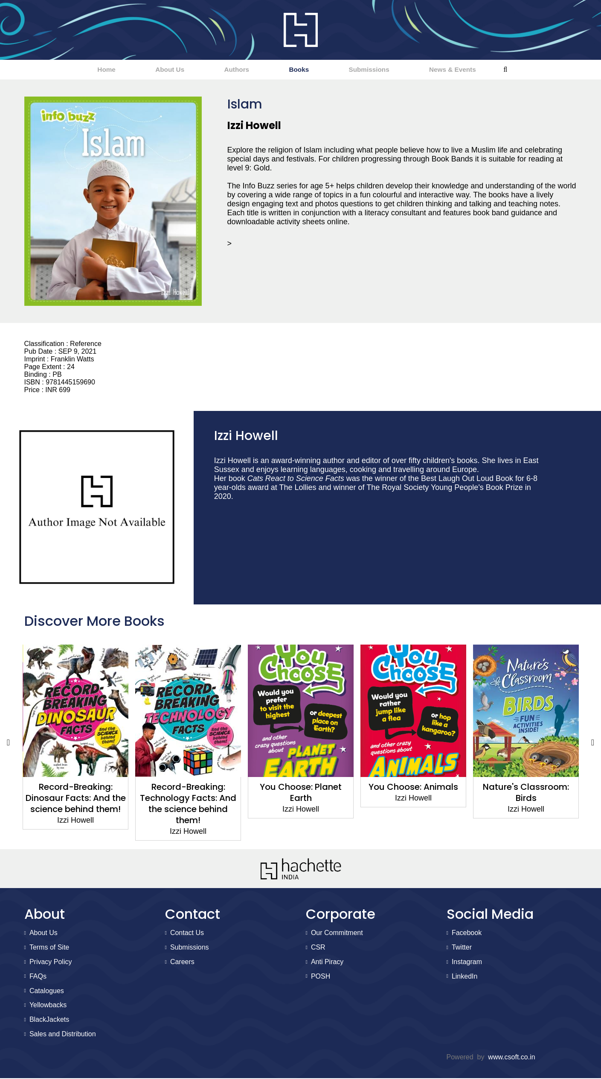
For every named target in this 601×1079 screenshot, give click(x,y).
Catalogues (46, 991)
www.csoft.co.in (511, 1057)
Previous (8, 743)
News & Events (494, 69)
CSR (318, 948)
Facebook (467, 933)
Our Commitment (337, 933)
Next (592, 743)
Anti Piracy (327, 962)
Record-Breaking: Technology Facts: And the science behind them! (188, 804)
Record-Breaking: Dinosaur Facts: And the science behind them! (75, 798)
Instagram (467, 962)
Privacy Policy (50, 962)
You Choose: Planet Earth (301, 793)
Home (63, 69)
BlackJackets (49, 1020)
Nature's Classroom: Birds (526, 793)
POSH (320, 977)
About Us (143, 69)
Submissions (393, 69)
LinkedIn (465, 977)
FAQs (37, 977)
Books (306, 69)
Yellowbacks (48, 1005)
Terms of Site (49, 948)
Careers (182, 962)
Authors (228, 69)
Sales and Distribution (62, 1034)
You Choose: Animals (413, 787)
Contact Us (187, 933)
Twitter (462, 948)
